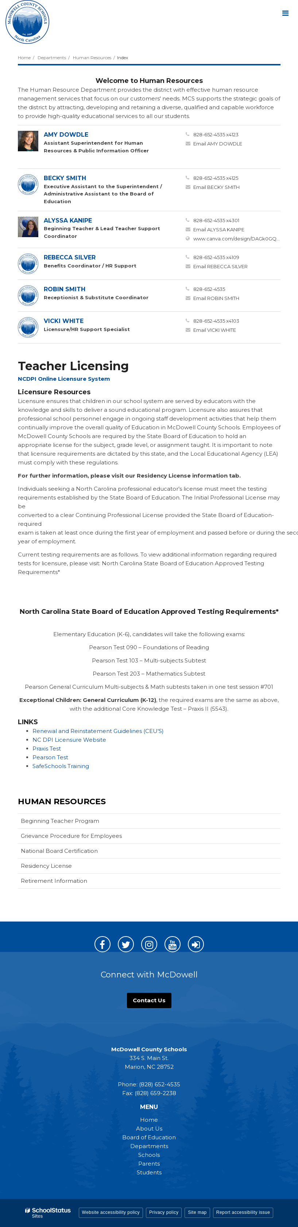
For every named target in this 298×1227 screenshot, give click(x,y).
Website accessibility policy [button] (111, 1212)
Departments (52, 57)
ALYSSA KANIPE (68, 220)
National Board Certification (59, 850)
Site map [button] (197, 1212)
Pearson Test (50, 757)
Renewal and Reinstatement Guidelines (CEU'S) (98, 731)
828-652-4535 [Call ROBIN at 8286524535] (209, 289)
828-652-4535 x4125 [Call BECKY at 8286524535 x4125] (215, 178)
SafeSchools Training (60, 766)
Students (149, 1172)
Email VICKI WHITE (214, 330)
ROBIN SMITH (64, 289)
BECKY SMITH (65, 178)
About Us (149, 1128)
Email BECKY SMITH (216, 187)
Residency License (46, 865)
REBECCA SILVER (70, 257)
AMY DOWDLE (66, 134)
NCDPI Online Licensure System (64, 378)
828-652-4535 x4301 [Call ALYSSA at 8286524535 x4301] (216, 220)
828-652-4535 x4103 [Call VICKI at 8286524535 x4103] (216, 321)
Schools (149, 1154)
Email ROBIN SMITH (216, 298)
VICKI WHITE (64, 321)
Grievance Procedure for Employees (71, 835)
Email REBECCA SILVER (220, 266)
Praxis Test (46, 748)
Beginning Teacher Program (60, 820)
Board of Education (149, 1137)
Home (24, 57)
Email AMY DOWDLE (217, 144)
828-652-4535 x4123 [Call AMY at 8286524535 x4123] (216, 134)
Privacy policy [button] (163, 1212)
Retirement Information (54, 880)
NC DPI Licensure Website (69, 739)
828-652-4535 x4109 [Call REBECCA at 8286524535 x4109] (216, 257)
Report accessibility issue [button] (243, 1212)
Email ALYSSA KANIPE (218, 229)
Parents (149, 1163)
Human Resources (92, 57)
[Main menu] (285, 13)
